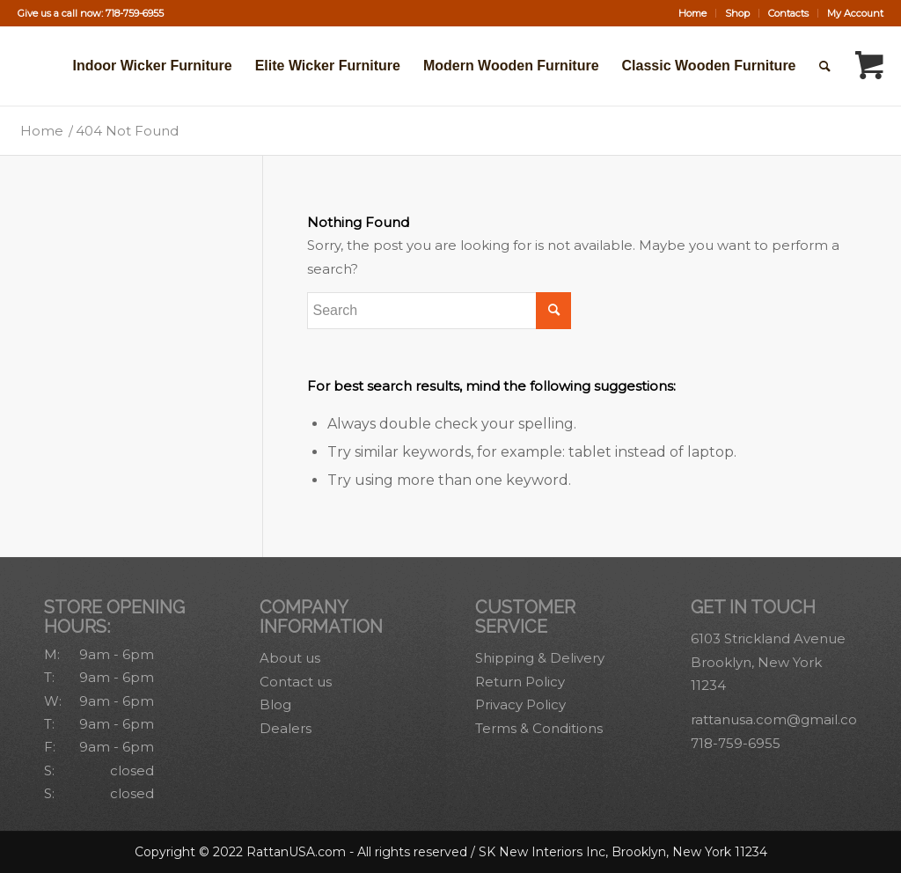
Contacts (788, 13)
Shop (737, 13)
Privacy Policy (520, 704)
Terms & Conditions (539, 728)
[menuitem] (693, 13)
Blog (275, 704)
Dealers (285, 728)
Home (692, 13)
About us (290, 657)
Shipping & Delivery (539, 657)
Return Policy (520, 681)
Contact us (296, 681)
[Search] (825, 66)
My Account (855, 13)
